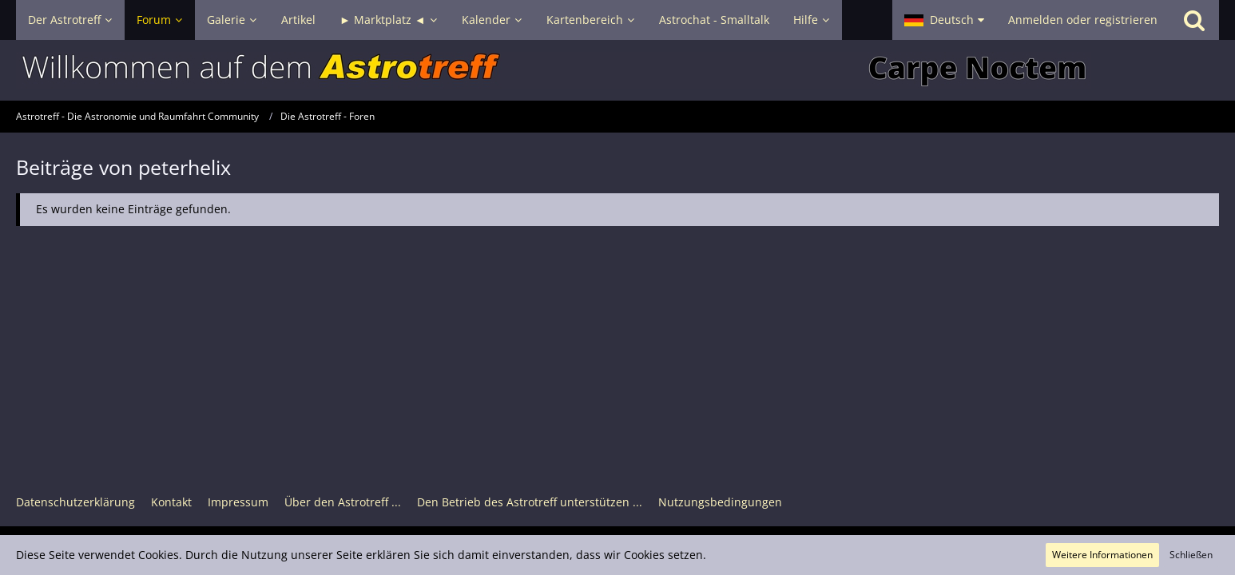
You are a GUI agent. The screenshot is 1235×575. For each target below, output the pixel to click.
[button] (944, 20)
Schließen (1191, 554)
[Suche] (1194, 20)
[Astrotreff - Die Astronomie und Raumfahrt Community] (617, 70)
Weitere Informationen (1102, 554)
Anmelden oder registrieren (1083, 19)
